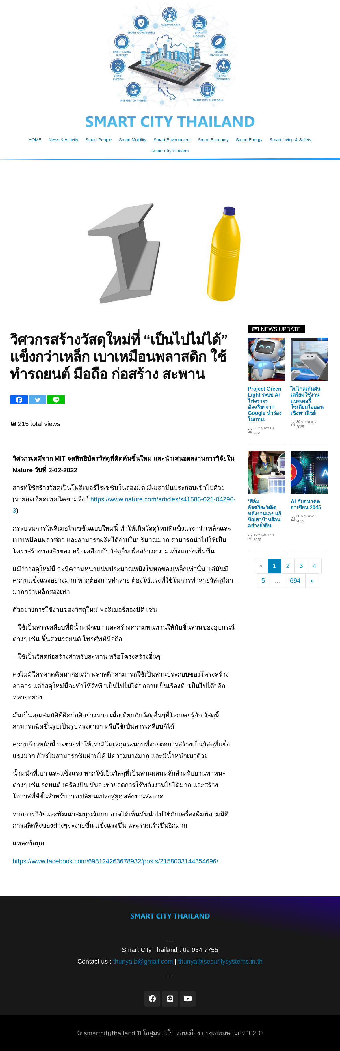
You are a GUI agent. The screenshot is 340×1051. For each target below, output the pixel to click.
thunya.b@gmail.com (143, 961)
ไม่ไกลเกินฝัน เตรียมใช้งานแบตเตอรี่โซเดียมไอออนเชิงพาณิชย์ (307, 401)
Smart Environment (172, 139)
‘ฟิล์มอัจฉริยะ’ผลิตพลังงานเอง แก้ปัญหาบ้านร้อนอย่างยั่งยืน (264, 514)
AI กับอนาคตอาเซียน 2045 (306, 504)
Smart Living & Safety (290, 139)
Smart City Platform (170, 150)
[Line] (56, 399)
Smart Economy (213, 139)
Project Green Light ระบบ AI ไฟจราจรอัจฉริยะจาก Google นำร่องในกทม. (265, 404)
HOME (34, 139)
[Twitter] (37, 399)
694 (295, 580)
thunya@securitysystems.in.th (220, 961)
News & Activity (63, 139)
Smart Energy (249, 139)
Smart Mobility (132, 139)
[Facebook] (19, 399)
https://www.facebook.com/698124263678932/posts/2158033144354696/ (115, 861)
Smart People (99, 139)
